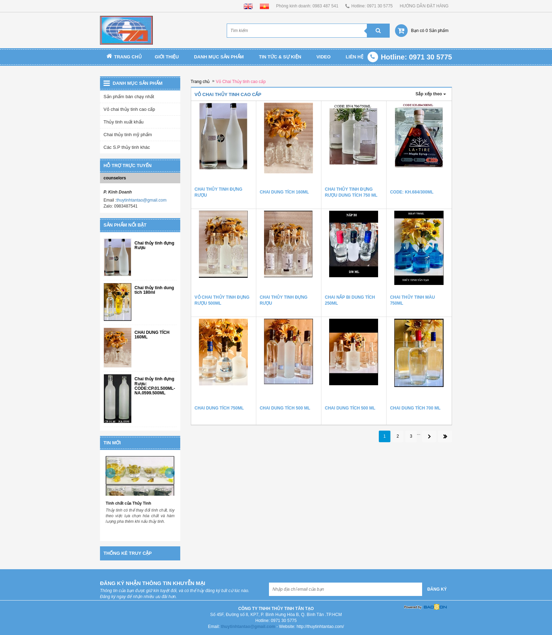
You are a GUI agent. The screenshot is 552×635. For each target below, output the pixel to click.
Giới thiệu (167, 56)
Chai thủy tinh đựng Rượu (154, 245)
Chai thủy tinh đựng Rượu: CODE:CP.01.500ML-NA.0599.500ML (154, 386)
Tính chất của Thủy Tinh (128, 503)
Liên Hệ (354, 56)
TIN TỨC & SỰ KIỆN (280, 56)
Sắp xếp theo (430, 93)
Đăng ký (437, 589)
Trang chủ (124, 56)
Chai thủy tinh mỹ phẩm (128, 134)
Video (323, 56)
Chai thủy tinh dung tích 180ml (154, 290)
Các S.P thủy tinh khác (127, 147)
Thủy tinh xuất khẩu (124, 122)
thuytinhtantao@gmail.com (142, 200)
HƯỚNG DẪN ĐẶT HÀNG (424, 6)
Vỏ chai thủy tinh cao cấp (129, 109)
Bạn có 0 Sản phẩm (429, 30)
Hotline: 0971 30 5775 (372, 6)
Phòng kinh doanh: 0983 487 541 (307, 6)
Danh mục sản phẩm (219, 56)
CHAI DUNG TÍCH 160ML (151, 334)
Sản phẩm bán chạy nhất (129, 96)
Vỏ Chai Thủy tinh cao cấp (241, 81)
